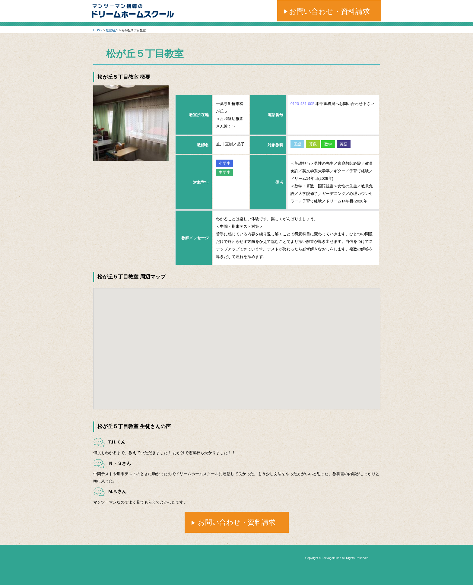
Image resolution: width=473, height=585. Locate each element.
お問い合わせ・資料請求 (329, 11)
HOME (98, 30)
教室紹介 (112, 30)
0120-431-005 (302, 103)
